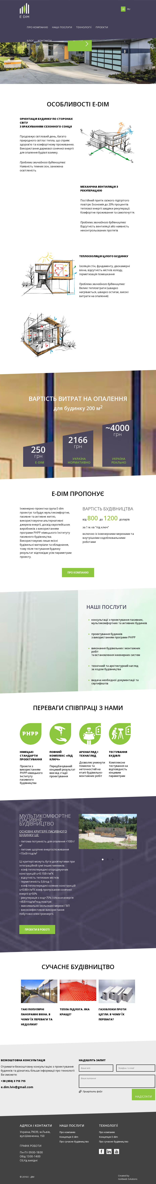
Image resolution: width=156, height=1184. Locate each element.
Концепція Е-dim (68, 1136)
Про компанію (67, 1132)
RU (128, 9)
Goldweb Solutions (127, 1178)
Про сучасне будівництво (74, 1141)
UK (123, 9)
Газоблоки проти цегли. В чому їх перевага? (112, 1014)
